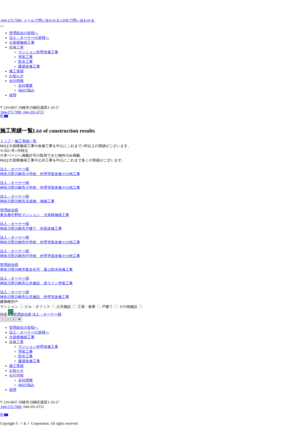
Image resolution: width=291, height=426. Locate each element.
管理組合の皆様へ (23, 33)
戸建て (110, 307)
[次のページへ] (19, 319)
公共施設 (66, 307)
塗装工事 (25, 57)
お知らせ (16, 76)
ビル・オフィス (40, 307)
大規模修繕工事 (22, 42)
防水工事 (25, 62)
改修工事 (16, 47)
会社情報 (16, 81)
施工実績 (16, 71)
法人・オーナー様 (46, 314)
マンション (12, 307)
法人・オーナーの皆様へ (29, 38)
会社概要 (25, 85)
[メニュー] (2, 26)
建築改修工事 (29, 66)
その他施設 (130, 307)
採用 (12, 95)
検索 (3, 314)
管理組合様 (19, 314)
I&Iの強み (26, 90)
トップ (6, 141)
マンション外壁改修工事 (38, 52)
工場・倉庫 (89, 307)
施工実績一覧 (26, 141)
